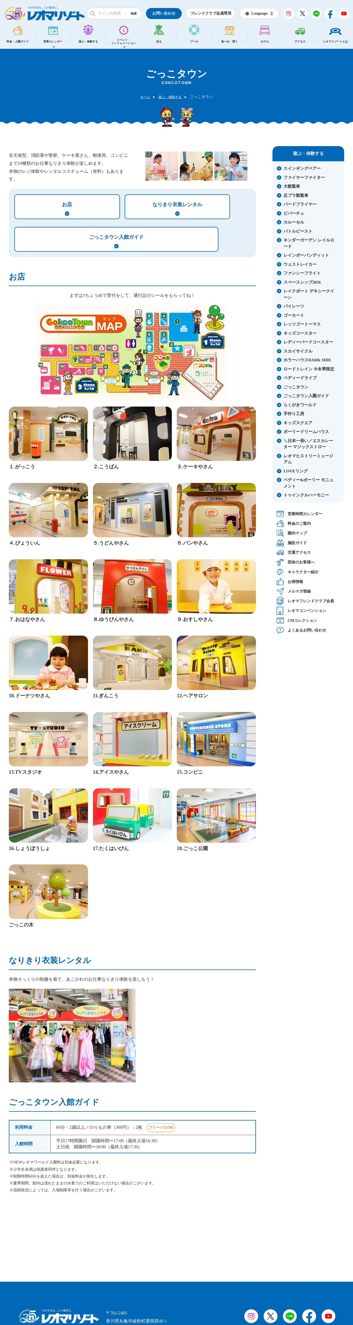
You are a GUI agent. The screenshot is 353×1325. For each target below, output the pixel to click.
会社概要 (66, 1294)
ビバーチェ (294, 213)
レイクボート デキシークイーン (309, 294)
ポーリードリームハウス (306, 431)
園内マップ (292, 533)
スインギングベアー (302, 168)
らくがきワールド (300, 405)
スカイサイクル (298, 351)
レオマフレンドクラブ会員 (305, 601)
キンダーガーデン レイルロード (309, 243)
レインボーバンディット (306, 255)
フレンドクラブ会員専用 (210, 13)
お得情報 (290, 581)
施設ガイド (292, 542)
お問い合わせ (163, 13)
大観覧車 (292, 186)
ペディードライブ (300, 378)
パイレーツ (294, 306)
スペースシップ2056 (302, 282)
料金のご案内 (294, 523)
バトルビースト (298, 231)
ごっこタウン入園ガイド (306, 396)
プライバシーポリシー (142, 1294)
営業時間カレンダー (299, 514)
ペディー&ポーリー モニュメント (308, 483)
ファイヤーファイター (304, 177)
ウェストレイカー (300, 264)
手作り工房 (294, 414)
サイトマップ (98, 1294)
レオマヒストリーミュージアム (308, 459)
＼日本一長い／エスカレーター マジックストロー (308, 444)
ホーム (143, 97)
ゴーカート (294, 315)
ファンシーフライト (302, 273)
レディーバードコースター (308, 342)
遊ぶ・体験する (170, 97)
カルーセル (294, 222)
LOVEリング (296, 471)
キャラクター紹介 (298, 572)
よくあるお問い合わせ (301, 630)
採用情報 (34, 1294)
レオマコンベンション (301, 610)
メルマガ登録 (294, 591)
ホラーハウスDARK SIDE (307, 360)
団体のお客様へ (296, 562)
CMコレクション (297, 620)
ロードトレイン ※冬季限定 (309, 369)
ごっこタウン (296, 387)
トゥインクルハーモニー (306, 495)
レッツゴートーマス (302, 324)
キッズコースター (300, 333)
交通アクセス (294, 552)
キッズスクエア (298, 423)
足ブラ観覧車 (296, 195)
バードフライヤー (300, 204)
